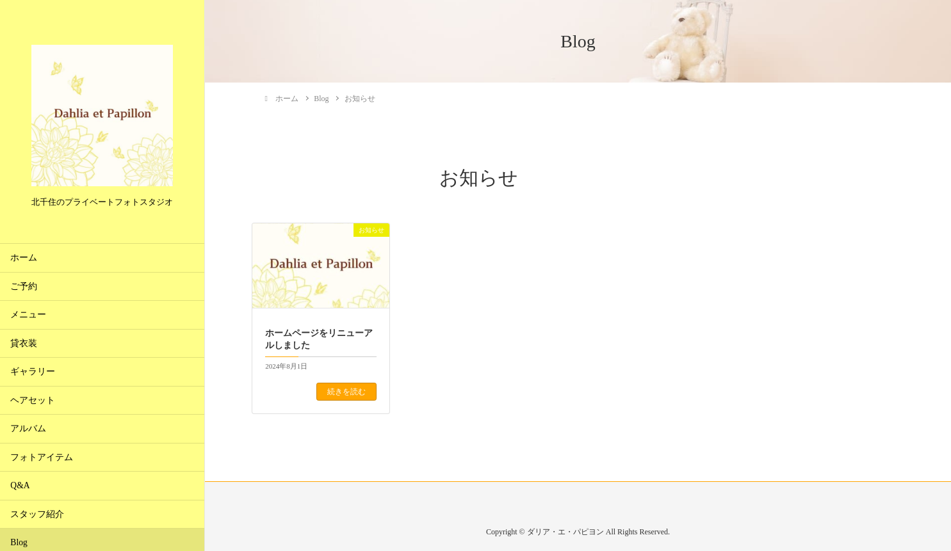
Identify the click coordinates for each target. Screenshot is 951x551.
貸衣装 (23, 343)
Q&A (19, 485)
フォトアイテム (41, 457)
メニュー (28, 314)
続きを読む (346, 391)
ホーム (23, 257)
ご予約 (23, 286)
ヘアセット (32, 400)
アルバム (28, 428)
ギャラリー (32, 371)
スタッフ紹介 (37, 514)
